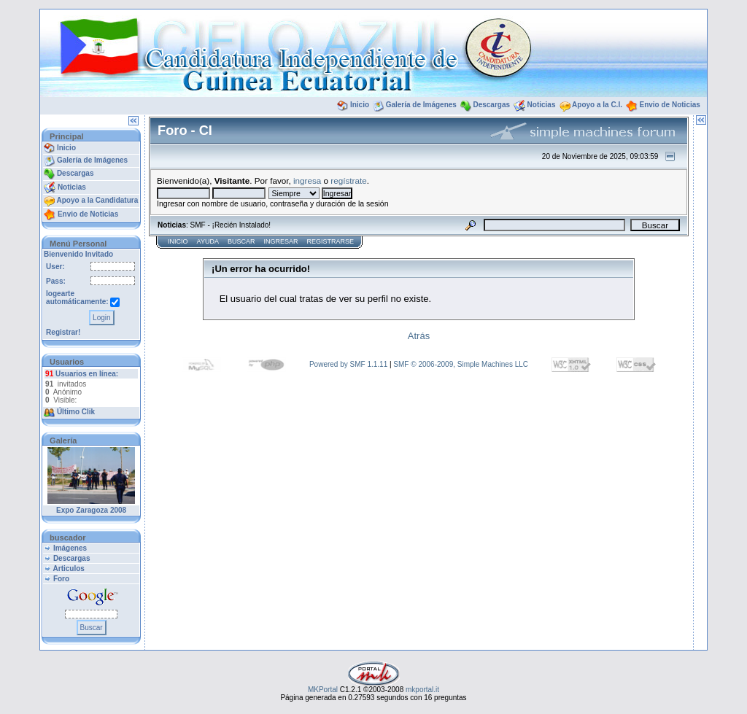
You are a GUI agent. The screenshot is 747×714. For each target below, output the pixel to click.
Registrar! (63, 332)
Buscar (241, 241)
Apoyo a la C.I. (597, 105)
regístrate (348, 180)
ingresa (307, 180)
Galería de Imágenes (421, 105)
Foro (61, 579)
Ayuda (208, 241)
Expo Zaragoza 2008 (91, 510)
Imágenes (70, 548)
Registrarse (330, 241)
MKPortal (323, 690)
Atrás (419, 335)
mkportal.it (422, 690)
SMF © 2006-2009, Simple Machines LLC (460, 364)
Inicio (359, 105)
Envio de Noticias (670, 105)
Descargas (491, 105)
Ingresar (280, 241)
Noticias (541, 105)
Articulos (69, 568)
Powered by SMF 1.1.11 (348, 364)
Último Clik (76, 412)
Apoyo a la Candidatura (98, 200)
